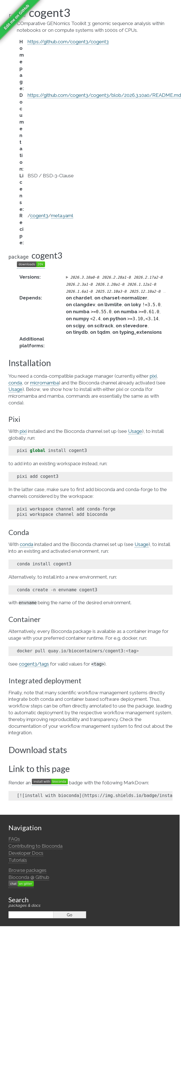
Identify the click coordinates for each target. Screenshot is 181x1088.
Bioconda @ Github (28, 877)
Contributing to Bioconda (35, 846)
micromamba (44, 383)
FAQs (14, 839)
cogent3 (39, 215)
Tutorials (17, 860)
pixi (153, 376)
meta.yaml (62, 215)
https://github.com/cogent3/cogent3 (68, 41)
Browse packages (27, 870)
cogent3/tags (34, 664)
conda (15, 383)
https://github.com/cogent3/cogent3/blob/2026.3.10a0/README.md (104, 95)
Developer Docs (25, 853)
